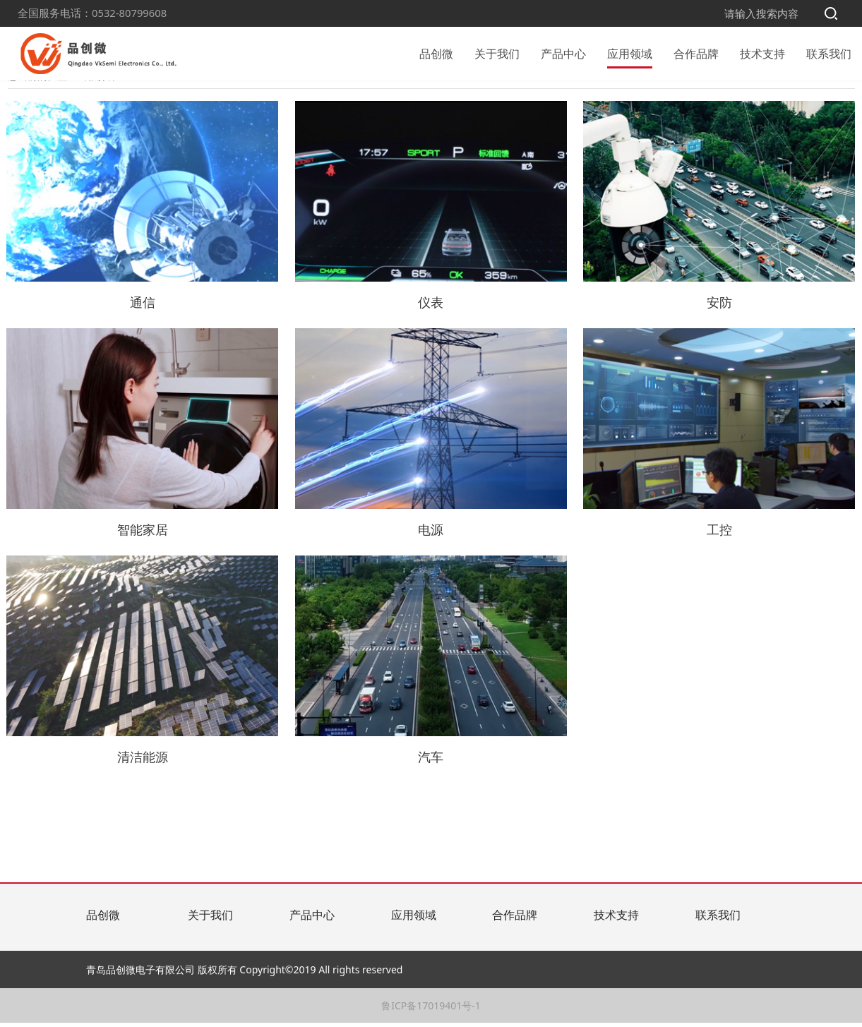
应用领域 (629, 52)
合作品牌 (696, 52)
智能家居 (475, 98)
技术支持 (762, 52)
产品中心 (563, 52)
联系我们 (828, 52)
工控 (334, 98)
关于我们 (497, 52)
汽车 (181, 98)
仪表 (616, 98)
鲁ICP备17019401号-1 (431, 1009)
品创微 (436, 52)
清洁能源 (257, 98)
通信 (681, 98)
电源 (399, 98)
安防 (551, 98)
